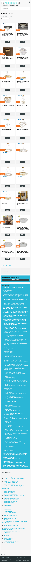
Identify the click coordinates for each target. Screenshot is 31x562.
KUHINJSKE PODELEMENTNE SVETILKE (12, 353)
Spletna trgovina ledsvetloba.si (6, 554)
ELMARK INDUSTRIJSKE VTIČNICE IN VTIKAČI (13, 485)
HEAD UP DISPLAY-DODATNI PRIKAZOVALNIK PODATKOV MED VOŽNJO (15, 300)
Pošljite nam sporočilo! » (15, 279)
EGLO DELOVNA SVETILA (9, 502)
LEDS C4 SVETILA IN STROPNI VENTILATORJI (13, 516)
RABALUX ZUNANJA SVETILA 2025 (11, 541)
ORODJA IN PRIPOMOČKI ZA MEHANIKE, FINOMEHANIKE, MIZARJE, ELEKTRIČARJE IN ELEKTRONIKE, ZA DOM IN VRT (15, 319)
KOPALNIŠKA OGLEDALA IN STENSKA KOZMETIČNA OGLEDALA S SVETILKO (14, 350)
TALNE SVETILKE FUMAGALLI (10, 515)
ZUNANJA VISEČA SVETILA (10, 447)
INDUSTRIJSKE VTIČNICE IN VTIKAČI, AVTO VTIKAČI (14, 303)
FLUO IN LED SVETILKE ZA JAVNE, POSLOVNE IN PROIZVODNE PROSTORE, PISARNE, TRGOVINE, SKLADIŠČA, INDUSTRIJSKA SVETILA (16, 343)
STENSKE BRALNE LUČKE (10, 396)
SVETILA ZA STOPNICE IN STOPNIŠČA (12, 410)
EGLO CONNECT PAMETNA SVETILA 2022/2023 (14, 495)
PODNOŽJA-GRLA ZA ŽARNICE (11, 377)
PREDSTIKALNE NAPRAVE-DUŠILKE (11, 324)
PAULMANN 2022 (7, 509)
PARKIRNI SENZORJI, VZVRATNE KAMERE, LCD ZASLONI (15, 323)
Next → (10, 265)
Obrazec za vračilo (4, 560)
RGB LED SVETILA (8, 384)
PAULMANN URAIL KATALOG (10, 518)
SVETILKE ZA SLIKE (8, 421)
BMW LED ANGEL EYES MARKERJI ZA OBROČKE (13, 292)
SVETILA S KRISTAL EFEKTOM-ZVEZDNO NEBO (14, 404)
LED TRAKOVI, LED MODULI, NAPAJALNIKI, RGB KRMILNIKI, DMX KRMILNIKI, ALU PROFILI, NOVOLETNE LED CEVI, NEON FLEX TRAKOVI (15, 313)
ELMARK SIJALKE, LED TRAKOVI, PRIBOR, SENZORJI (15, 477)
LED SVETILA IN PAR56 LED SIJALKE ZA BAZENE (14, 364)
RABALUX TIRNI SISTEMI (9, 542)
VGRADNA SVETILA (8, 429)
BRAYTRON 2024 (7, 534)
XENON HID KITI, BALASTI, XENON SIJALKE (12, 458)
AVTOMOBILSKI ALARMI (8, 290)
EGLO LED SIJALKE (8, 505)
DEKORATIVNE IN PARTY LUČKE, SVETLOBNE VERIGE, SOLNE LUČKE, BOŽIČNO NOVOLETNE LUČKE (15, 340)
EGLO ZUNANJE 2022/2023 (9, 492)
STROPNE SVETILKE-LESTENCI (11, 401)
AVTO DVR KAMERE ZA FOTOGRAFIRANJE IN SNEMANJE (15, 288)
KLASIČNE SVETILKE (9, 348)
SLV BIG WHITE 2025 (8, 526)
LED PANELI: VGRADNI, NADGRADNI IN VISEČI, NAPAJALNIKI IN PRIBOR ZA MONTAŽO (13, 357)
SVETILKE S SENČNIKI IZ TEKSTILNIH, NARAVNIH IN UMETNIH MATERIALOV (14, 417)
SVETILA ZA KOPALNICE (9, 405)
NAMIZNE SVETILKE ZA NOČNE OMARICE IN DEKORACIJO (16, 371)
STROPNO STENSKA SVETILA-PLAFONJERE (13, 402)
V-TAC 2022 (6, 519)
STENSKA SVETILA (8, 392)
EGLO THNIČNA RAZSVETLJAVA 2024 (12, 504)
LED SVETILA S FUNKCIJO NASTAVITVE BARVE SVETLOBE (16, 365)
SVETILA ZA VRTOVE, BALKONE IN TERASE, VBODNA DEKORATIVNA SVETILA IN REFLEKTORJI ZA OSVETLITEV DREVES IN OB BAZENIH (15, 413)
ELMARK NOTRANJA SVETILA (10, 479)
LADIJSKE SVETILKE (9, 355)
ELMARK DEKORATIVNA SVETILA (11, 481)
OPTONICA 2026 (7, 532)
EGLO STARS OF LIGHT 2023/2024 (11, 499)
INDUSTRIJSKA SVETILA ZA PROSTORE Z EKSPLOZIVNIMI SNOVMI (16, 346)
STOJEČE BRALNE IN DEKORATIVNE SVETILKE (14, 397)
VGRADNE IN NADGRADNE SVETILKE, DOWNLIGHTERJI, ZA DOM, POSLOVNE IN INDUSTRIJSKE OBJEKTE (16, 431)
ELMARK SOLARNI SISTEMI (9, 491)
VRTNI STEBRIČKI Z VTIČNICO (11, 438)
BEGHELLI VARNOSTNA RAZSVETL (11, 525)
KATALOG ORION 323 (8, 538)
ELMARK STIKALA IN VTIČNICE (10, 482)
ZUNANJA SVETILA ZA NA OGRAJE (11, 442)
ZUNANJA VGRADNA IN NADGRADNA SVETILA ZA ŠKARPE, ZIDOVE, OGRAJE (16, 444)
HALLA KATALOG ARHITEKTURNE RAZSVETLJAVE (15, 514)
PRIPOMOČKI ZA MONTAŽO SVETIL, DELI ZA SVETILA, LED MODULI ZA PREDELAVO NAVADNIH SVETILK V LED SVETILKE (16, 380)
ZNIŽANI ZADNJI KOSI (8, 461)
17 (6, 265)
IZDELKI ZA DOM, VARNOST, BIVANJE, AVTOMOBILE (14, 304)
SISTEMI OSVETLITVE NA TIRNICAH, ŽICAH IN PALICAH (15, 385)
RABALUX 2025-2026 (8, 511)
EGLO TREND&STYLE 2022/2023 (10, 494)
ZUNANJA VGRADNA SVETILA (10, 446)
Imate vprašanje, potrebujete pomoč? (22, 560)
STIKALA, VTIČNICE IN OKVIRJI (10, 327)
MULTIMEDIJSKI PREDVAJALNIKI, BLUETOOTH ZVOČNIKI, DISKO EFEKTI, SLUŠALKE (15, 316)
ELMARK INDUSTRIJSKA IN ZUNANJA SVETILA (14, 478)
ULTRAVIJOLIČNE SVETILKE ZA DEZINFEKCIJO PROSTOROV (13, 427)
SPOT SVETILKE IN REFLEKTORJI (11, 390)
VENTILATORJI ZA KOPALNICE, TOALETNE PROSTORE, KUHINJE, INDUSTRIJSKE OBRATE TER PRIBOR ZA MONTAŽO (15, 453)
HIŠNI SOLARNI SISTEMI (8, 302)
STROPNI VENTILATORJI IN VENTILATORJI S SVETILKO (15, 328)
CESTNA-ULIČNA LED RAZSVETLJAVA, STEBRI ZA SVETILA (16, 337)
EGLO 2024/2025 (7, 496)
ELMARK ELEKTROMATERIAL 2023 (11, 489)
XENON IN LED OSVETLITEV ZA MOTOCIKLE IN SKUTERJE (15, 459)
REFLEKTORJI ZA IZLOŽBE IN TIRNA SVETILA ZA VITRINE (16, 381)
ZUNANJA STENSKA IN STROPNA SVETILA (13, 441)
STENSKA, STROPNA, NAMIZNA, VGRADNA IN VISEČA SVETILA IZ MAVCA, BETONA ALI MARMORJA (15, 394)
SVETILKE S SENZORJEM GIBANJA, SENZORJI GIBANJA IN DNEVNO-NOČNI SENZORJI (16, 419)
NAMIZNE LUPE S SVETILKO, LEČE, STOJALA (14, 367)
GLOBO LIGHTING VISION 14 (10, 512)
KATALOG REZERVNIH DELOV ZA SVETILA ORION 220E (15, 524)
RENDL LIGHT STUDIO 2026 (9, 536)
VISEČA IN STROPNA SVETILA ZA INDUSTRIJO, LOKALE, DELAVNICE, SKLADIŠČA (15, 434)
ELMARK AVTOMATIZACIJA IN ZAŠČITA (12, 484)
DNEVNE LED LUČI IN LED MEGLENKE (11, 298)
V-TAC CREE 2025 (7, 539)
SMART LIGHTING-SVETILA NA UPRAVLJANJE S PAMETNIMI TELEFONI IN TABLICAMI (16, 387)
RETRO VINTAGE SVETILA (10, 382)
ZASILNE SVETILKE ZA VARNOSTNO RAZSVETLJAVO (15, 439)
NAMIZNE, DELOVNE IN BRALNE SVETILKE (13, 372)
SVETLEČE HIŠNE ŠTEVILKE (10, 422)
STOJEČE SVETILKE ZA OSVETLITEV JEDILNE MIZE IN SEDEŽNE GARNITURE (15, 399)
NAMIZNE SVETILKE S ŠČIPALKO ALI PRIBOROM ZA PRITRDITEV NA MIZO (14, 369)
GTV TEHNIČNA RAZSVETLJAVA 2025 (12, 531)
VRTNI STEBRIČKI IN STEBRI (10, 437)
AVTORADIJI (6, 291)
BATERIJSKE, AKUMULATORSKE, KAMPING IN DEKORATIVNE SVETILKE (13, 336)
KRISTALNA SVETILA (9, 352)
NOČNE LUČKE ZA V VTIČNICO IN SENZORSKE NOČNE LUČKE (15, 374)
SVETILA (5, 329)
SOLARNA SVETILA (8, 389)
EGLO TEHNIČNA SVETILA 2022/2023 (11, 498)
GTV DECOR (6, 535)
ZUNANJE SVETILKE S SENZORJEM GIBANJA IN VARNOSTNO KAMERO (14, 450)
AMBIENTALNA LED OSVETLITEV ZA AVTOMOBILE (14, 287)
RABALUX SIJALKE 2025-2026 (10, 544)
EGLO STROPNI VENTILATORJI (10, 501)
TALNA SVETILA (8, 423)
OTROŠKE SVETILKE (9, 376)
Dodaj (7, 41)
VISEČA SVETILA (8, 435)
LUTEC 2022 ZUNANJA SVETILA (10, 506)
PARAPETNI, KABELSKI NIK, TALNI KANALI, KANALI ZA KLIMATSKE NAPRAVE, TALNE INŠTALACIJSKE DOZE (14, 321)
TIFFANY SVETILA (8, 425)
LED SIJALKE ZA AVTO (8, 310)
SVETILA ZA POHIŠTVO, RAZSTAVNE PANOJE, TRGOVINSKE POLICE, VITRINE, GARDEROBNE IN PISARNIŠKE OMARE (13, 408)
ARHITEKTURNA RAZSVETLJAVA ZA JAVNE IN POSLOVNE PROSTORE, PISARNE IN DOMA (15, 332)
